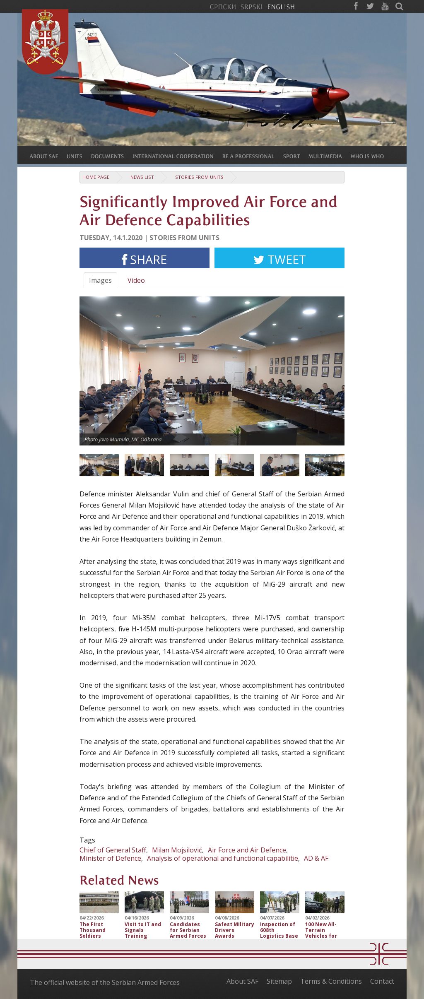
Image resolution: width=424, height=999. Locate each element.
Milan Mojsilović (177, 850)
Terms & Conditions (331, 981)
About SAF (242, 981)
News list (142, 177)
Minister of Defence (110, 858)
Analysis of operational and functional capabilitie (222, 858)
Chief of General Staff (113, 850)
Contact (382, 981)
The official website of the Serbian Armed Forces (105, 982)
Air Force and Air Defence (247, 850)
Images (100, 280)
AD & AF (316, 858)
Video (136, 280)
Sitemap (279, 981)
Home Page (95, 177)
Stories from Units (199, 177)
